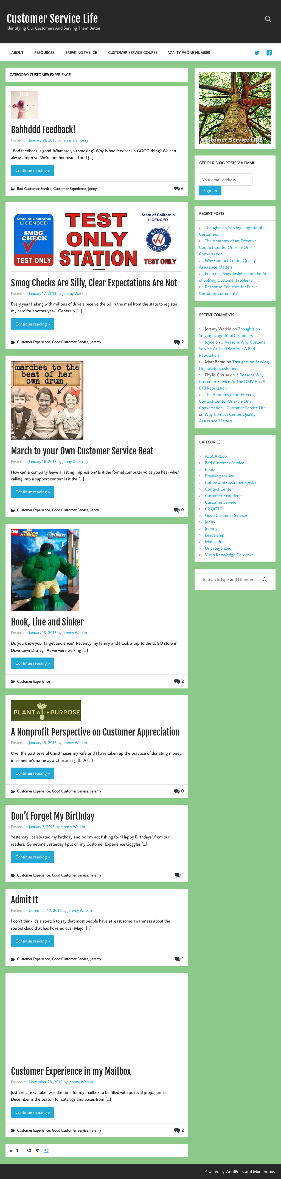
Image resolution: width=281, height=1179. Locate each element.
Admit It (24, 900)
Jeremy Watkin (74, 293)
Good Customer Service (70, 341)
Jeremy (95, 341)
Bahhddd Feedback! (43, 129)
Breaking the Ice (81, 52)
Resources (44, 52)
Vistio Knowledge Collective (229, 554)
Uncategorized (218, 548)
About (17, 52)
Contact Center (219, 489)
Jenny (92, 188)
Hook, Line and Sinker (47, 622)
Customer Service (220, 502)
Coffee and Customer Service (231, 482)
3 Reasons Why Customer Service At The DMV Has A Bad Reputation (233, 348)
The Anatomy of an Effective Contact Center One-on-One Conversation (228, 247)
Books (210, 469)
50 (28, 1150)
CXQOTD (214, 508)
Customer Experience (69, 188)
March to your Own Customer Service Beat (82, 451)
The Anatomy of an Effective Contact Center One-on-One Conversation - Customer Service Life (232, 401)
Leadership (214, 535)
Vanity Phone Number (189, 52)
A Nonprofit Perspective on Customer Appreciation (95, 732)
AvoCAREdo (216, 456)
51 (38, 1150)
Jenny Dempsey (75, 140)
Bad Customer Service (34, 188)
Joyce (209, 342)
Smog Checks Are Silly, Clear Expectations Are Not (94, 283)
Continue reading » (32, 170)
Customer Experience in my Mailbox (71, 1071)
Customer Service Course (132, 52)
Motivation (215, 541)
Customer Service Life (52, 18)
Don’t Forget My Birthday (52, 816)
